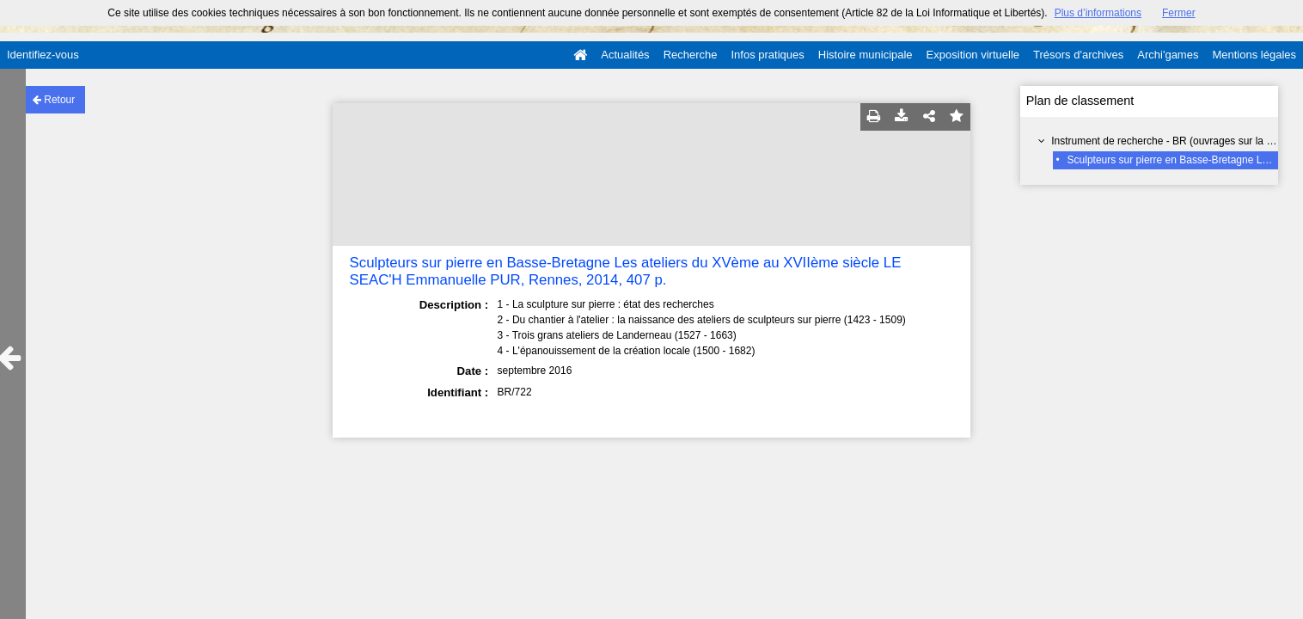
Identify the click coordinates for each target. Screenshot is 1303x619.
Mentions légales (1254, 54)
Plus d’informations (1098, 13)
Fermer (1179, 13)
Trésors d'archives (1078, 54)
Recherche (691, 54)
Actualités (625, 54)
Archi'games (1167, 54)
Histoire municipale (865, 54)
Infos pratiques (767, 54)
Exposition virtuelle (973, 54)
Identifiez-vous (43, 54)
